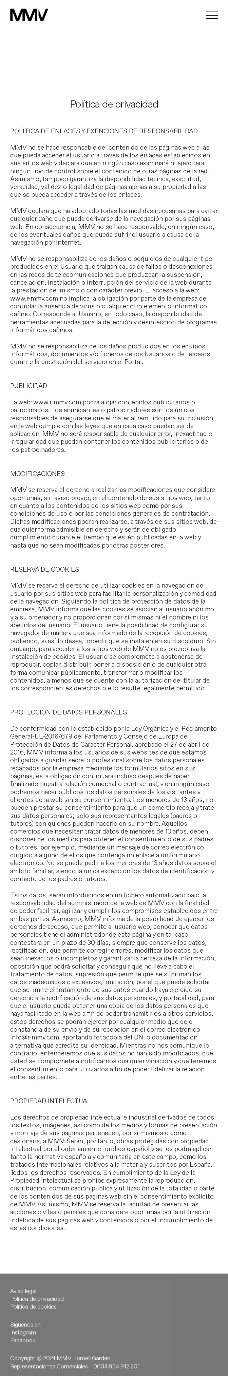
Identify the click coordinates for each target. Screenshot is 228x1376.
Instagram (23, 1338)
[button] (11, 10)
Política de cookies (33, 1312)
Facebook (22, 1345)
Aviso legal (23, 1296)
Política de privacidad (37, 1304)
